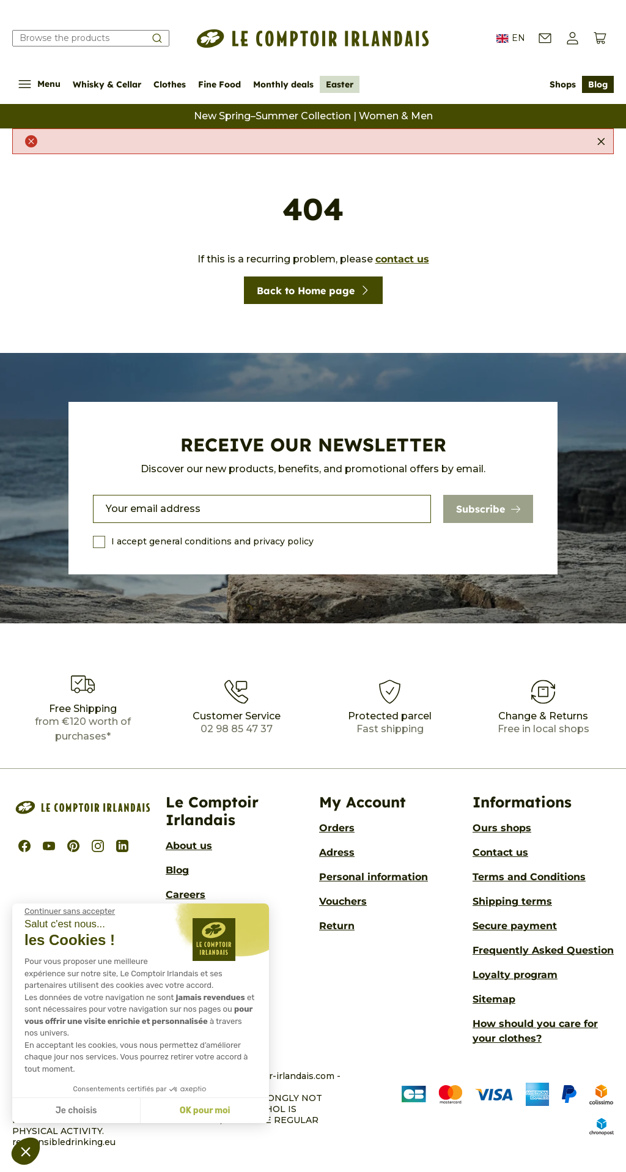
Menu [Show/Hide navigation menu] (39, 84)
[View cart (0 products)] (600, 38)
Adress (337, 852)
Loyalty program (515, 975)
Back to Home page (313, 290)
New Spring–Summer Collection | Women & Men (313, 116)
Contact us (500, 852)
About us (189, 845)
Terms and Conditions (529, 877)
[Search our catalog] (90, 38)
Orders (337, 828)
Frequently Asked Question (543, 950)
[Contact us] (545, 38)
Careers (185, 894)
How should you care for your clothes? (535, 1031)
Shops (563, 84)
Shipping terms (512, 901)
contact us (402, 259)
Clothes (169, 84)
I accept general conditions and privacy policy (212, 541)
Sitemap (494, 999)
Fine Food (219, 84)
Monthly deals (283, 84)
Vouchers (343, 901)
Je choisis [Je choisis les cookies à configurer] (76, 1110)
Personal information (373, 877)
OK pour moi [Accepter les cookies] (205, 1110)
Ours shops (502, 828)
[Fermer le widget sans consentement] (69, 911)
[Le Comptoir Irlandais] (313, 38)
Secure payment (515, 926)
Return (337, 926)
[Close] (601, 141)
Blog (598, 84)
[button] (572, 38)
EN (510, 38)
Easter (339, 84)
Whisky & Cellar (107, 84)
